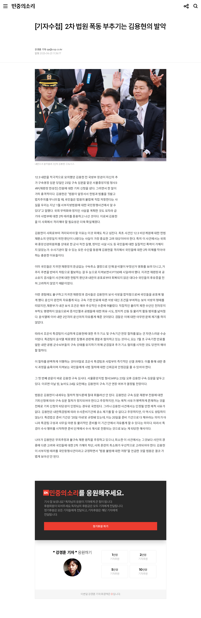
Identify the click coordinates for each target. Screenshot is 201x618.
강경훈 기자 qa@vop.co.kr (48, 49)
